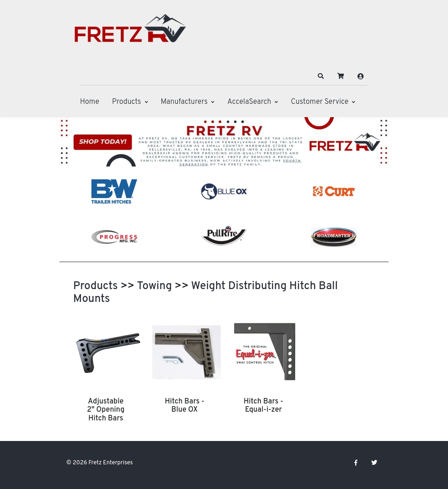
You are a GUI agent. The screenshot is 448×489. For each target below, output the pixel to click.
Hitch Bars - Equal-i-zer (263, 405)
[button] (321, 76)
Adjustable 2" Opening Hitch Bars (105, 410)
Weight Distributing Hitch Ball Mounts (205, 292)
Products (126, 102)
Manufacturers (184, 102)
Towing (154, 286)
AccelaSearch (249, 102)
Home (89, 102)
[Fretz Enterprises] (130, 33)
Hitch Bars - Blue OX (184, 405)
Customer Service (319, 102)
